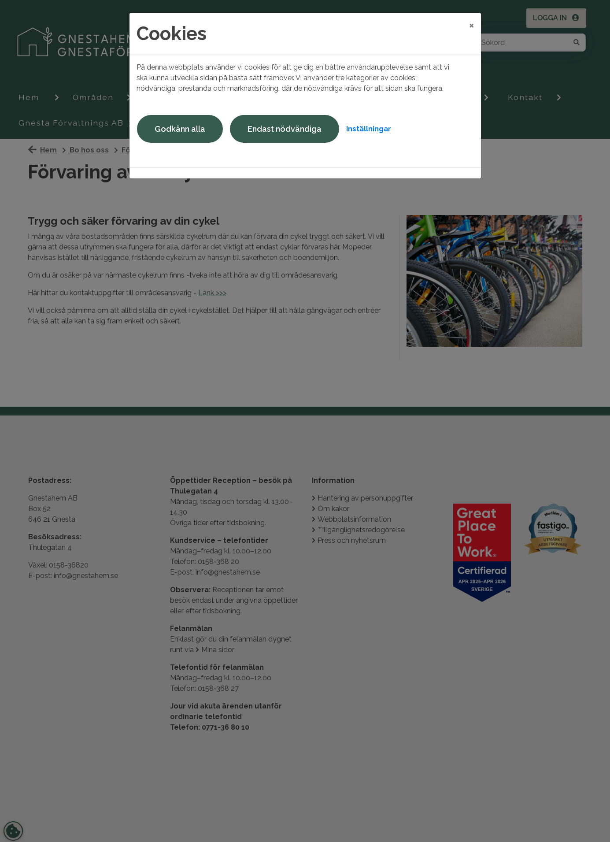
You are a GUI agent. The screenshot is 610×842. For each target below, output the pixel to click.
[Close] (471, 25)
